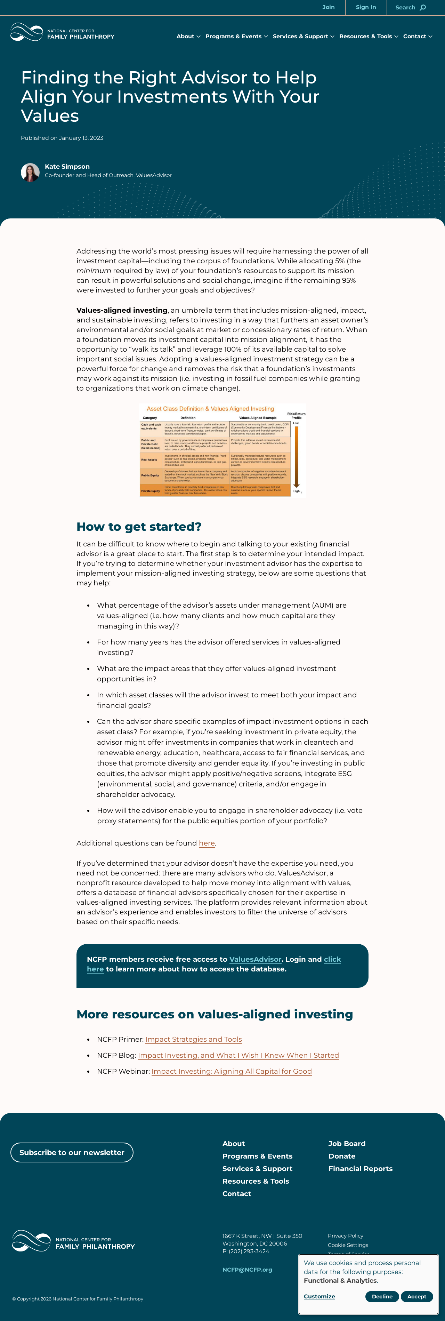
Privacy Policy (345, 1235)
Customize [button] (319, 1296)
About (185, 36)
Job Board (347, 1143)
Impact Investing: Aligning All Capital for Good (232, 1071)
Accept (417, 1296)
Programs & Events (233, 36)
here (207, 843)
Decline (382, 1296)
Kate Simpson (67, 166)
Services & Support (300, 36)
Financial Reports (361, 1168)
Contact (414, 36)
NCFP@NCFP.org (247, 1269)
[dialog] (368, 1284)
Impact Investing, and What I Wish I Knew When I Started (238, 1055)
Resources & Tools (365, 36)
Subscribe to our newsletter (71, 1152)
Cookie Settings (348, 1245)
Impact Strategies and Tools (193, 1039)
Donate (342, 1156)
